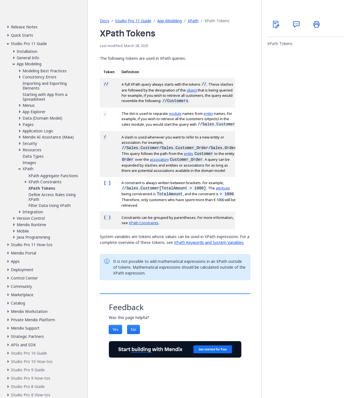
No (133, 329)
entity (208, 113)
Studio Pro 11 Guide (133, 21)
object (192, 90)
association (159, 159)
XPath (193, 21)
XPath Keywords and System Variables (209, 242)
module (175, 113)
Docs (104, 21)
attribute (223, 188)
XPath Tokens (280, 44)
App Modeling (169, 21)
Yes (115, 329)
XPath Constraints (144, 223)
